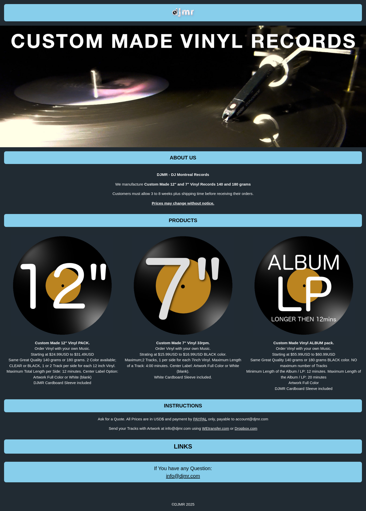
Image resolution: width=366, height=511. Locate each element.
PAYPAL (200, 419)
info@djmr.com (183, 476)
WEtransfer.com (215, 428)
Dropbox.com (246, 428)
